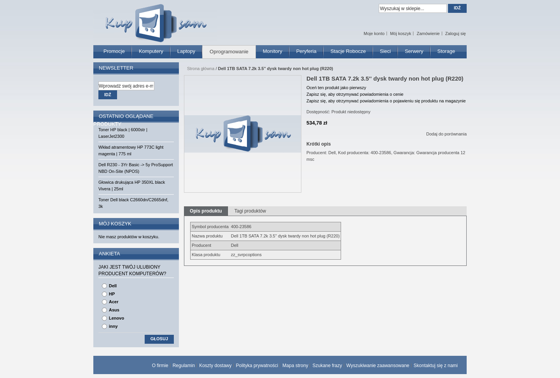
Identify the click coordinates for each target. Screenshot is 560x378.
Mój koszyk (400, 33)
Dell (113, 285)
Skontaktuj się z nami (436, 365)
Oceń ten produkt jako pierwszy (336, 87)
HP (112, 294)
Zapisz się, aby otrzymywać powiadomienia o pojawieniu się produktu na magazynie (386, 100)
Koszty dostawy (215, 365)
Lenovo (116, 318)
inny (113, 326)
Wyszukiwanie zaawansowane (378, 365)
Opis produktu (206, 211)
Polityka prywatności (257, 365)
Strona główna (200, 68)
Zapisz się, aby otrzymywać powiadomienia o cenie (354, 94)
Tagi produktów (250, 211)
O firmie (160, 365)
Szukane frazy (327, 365)
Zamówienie (427, 33)
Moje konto (374, 33)
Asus (114, 310)
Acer (113, 301)
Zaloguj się (455, 33)
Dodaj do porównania (446, 134)
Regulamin (184, 365)
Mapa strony (295, 365)
